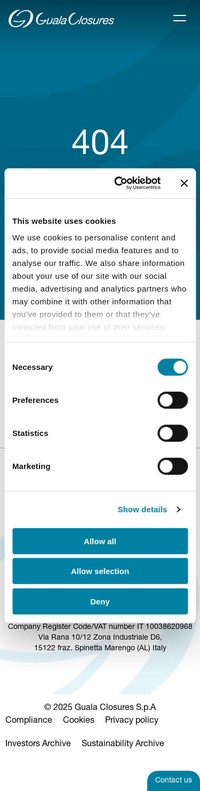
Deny (100, 601)
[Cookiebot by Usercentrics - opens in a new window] (119, 183)
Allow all (100, 540)
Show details (142, 509)
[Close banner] (184, 183)
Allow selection (100, 571)
